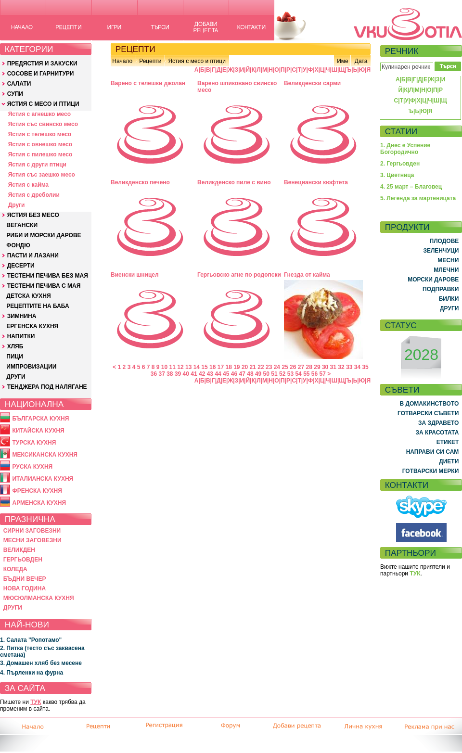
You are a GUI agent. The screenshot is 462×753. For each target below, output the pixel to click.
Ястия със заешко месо (41, 174)
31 (333, 367)
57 (323, 373)
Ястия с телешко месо (40, 134)
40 (186, 373)
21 (253, 367)
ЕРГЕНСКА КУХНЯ (32, 326)
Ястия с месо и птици (196, 61)
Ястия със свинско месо (43, 124)
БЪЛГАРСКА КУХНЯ (40, 418)
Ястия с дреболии (34, 194)
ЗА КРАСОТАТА (437, 432)
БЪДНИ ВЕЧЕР (24, 578)
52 (282, 373)
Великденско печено (140, 182)
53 (290, 373)
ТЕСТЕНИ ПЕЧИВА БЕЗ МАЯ (47, 275)
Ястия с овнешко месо (40, 144)
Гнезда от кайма (307, 274)
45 (226, 373)
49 (258, 373)
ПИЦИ (14, 356)
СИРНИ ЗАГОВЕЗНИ (32, 530)
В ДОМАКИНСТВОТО (429, 403)
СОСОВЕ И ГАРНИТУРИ (40, 73)
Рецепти (150, 61)
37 (161, 373)
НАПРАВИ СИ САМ (432, 451)
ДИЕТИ (449, 461)
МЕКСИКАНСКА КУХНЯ (44, 454)
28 (309, 367)
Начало (122, 61)
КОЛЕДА (15, 569)
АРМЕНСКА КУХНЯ (39, 502)
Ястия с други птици (37, 164)
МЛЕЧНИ (446, 270)
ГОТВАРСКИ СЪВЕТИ (428, 413)
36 (154, 373)
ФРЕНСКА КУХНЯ (37, 490)
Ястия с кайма (28, 184)
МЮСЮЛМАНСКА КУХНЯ (38, 598)
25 (285, 367)
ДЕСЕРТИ (21, 265)
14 (196, 367)
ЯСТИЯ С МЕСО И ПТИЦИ (43, 104)
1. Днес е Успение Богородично (405, 148)
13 (188, 367)
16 (212, 367)
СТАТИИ (401, 131)
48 (250, 373)
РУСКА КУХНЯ (32, 466)
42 (202, 373)
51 (274, 373)
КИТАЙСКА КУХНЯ (38, 430)
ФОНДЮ (18, 245)
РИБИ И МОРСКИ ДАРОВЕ (43, 235)
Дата (361, 61)
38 (170, 373)
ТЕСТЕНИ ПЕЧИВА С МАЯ (44, 285)
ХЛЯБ (15, 346)
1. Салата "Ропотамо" (31, 640)
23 (269, 367)
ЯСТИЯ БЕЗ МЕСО (33, 215)
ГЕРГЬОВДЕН (22, 559)
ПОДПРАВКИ (441, 289)
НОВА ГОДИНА (24, 588)
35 (365, 367)
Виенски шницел (135, 274)
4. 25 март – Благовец (411, 186)
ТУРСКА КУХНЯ (34, 442)
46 (234, 373)
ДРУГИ (15, 376)
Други (16, 205)
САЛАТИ (19, 83)
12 (180, 367)
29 (317, 367)
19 (236, 367)
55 (306, 373)
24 (277, 367)
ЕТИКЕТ (447, 442)
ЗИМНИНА (22, 316)
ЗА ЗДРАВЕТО (438, 423)
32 (341, 367)
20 (245, 367)
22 (260, 367)
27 (301, 367)
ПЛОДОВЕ (444, 241)
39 (178, 373)
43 (210, 373)
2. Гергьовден (400, 163)
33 (349, 367)
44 (218, 373)
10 (164, 367)
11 (172, 367)
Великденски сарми (312, 83)
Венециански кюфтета (316, 182)
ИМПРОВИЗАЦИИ (31, 366)
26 (293, 367)
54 (298, 373)
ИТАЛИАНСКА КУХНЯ (42, 478)
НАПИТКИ (21, 336)
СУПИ (15, 93)
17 (221, 367)
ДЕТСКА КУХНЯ (28, 296)
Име (342, 61)
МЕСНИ (448, 260)
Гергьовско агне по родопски (239, 274)
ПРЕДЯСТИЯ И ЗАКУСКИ (42, 63)
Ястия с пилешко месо (40, 154)
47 (242, 373)
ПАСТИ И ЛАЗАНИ (33, 255)
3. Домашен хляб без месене (41, 663)
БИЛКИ (449, 298)
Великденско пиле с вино (234, 182)
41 (194, 373)
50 (266, 373)
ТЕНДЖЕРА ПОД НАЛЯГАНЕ (47, 386)
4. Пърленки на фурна (31, 672)
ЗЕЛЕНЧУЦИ (441, 250)
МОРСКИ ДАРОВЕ (433, 279)
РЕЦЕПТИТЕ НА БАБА (37, 306)
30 (325, 367)
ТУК (35, 702)
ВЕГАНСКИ (22, 225)
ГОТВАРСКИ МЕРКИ (430, 471)
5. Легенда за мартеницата (418, 198)
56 (314, 373)
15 (204, 367)
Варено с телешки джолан (148, 83)
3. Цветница (397, 175)
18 (228, 367)
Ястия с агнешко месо (39, 114)
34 (357, 367)
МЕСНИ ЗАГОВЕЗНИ (32, 540)
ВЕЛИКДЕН (19, 550)
